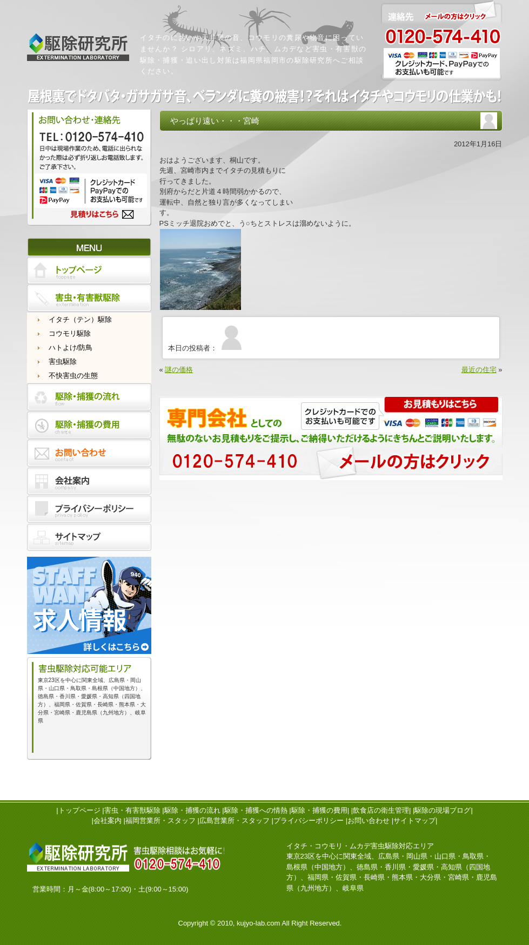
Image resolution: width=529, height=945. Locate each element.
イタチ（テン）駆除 (80, 319)
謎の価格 (179, 370)
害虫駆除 (63, 361)
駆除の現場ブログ (442, 810)
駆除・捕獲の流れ (192, 810)
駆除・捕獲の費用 (319, 810)
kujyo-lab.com (258, 923)
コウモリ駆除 (70, 333)
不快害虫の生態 (73, 376)
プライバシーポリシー (308, 820)
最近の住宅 (479, 370)
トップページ (79, 810)
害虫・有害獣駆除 (132, 810)
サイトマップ (414, 820)
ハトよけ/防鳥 (71, 347)
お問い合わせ (368, 820)
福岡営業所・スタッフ (160, 820)
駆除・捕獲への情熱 (255, 810)
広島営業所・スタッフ (234, 820)
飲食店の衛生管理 (381, 810)
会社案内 (107, 820)
